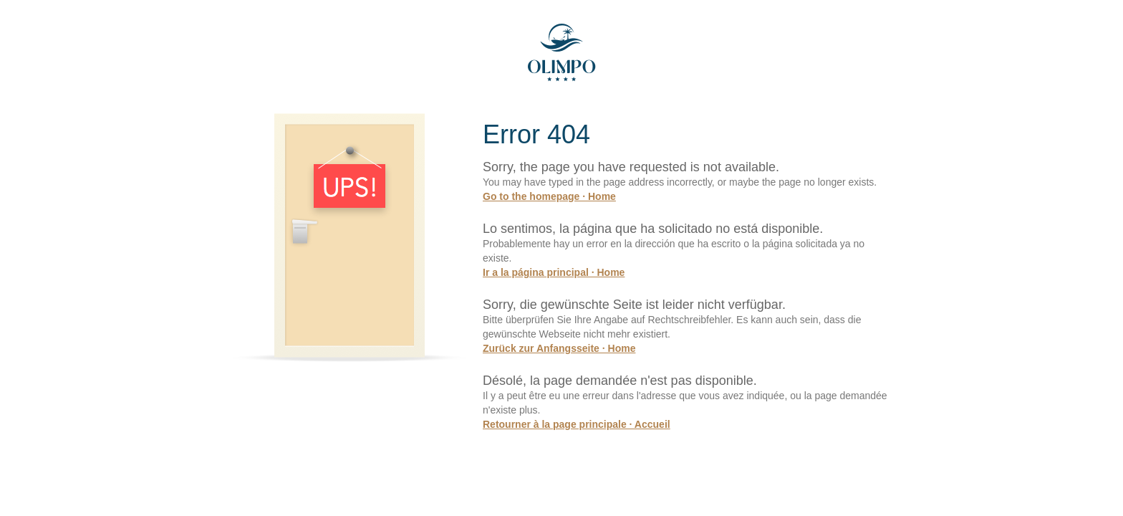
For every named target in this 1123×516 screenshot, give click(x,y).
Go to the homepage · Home (549, 196)
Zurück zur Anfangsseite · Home (559, 348)
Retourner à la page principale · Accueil (576, 424)
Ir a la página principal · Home (554, 272)
